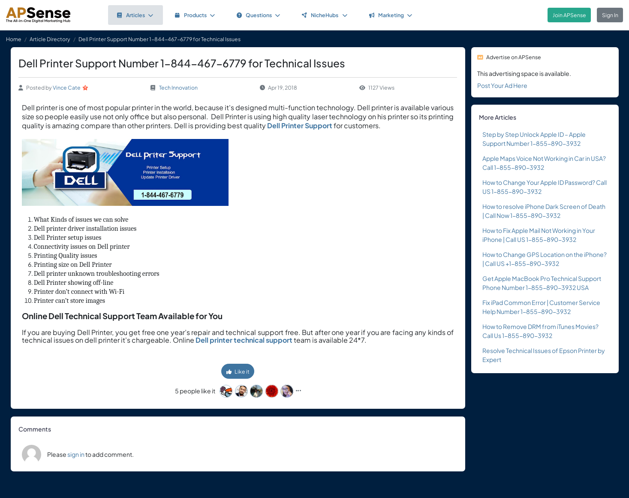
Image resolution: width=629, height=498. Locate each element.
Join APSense (569, 15)
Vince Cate (67, 87)
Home (13, 39)
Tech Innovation (178, 87)
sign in (75, 454)
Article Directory (50, 39)
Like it (238, 371)
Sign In (610, 15)
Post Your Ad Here (502, 85)
